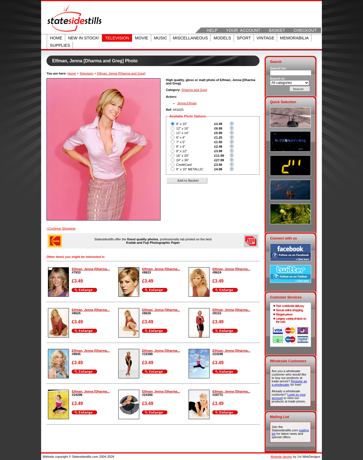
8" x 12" (181, 151)
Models (222, 38)
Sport (244, 38)
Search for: (278, 68)
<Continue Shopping (61, 228)
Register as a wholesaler (289, 383)
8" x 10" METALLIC (189, 169)
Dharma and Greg (194, 90)
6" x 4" (180, 137)
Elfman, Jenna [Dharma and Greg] (121, 73)
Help (212, 30)
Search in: (277, 78)
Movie (141, 38)
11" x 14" (182, 133)
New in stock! (83, 38)
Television (117, 38)
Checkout (305, 30)
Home (56, 38)
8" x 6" (180, 146)
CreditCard (183, 164)
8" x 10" (181, 124)
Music (160, 38)
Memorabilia (294, 38)
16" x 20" (182, 155)
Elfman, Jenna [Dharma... (91, 269)
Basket (277, 30)
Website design (281, 456)
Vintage (266, 38)
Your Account (243, 30)
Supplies (60, 45)
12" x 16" (182, 128)
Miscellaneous (190, 38)
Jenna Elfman (187, 103)
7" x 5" (180, 142)
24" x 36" (182, 160)
